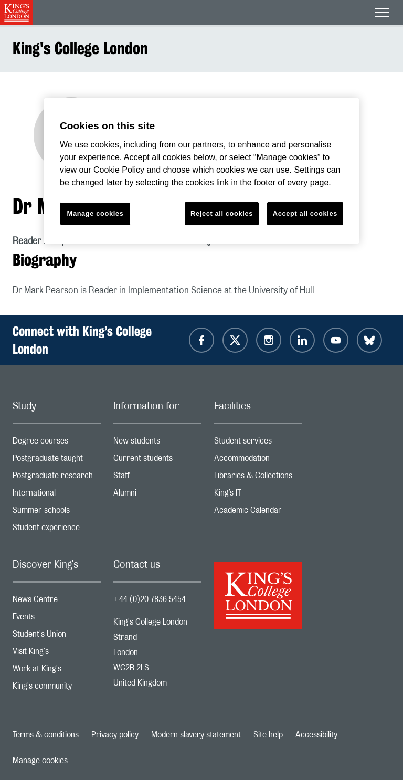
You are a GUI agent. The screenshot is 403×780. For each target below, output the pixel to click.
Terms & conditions (46, 735)
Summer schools (57, 512)
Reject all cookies (221, 213)
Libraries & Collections (258, 477)
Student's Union (57, 636)
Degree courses (57, 443)
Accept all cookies (305, 213)
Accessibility (316, 735)
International (57, 495)
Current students (157, 460)
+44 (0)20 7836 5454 (149, 599)
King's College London (80, 48)
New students (157, 443)
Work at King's (57, 671)
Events (57, 619)
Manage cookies (40, 760)
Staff (157, 477)
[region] (201, 171)
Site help (268, 735)
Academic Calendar (258, 512)
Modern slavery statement (196, 735)
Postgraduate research (57, 477)
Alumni (157, 495)
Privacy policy (115, 735)
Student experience (57, 529)
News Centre (57, 601)
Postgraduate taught (57, 460)
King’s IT (258, 495)
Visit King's (57, 653)
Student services (258, 443)
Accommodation (258, 460)
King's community (57, 688)
